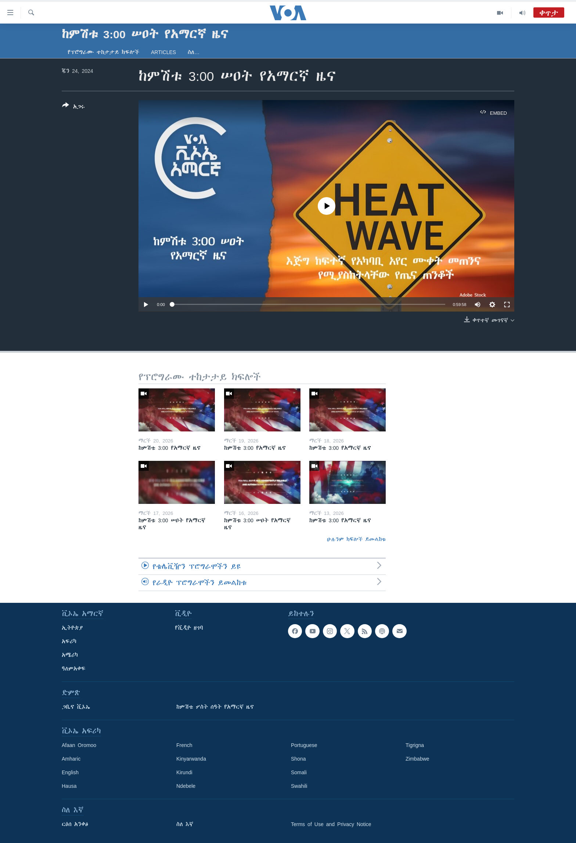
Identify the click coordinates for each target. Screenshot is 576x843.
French (184, 745)
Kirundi (184, 772)
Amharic (71, 758)
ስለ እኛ (184, 824)
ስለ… (193, 52)
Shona (298, 758)
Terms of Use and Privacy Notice (331, 824)
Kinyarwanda (191, 758)
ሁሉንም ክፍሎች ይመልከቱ (356, 539)
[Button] (73, 107)
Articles (163, 52)
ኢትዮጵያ (72, 628)
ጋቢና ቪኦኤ (76, 707)
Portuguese (304, 745)
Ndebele (185, 786)
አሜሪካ (70, 655)
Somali (299, 772)
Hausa (69, 786)
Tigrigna (415, 745)
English (70, 772)
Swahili (299, 786)
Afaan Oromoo (79, 745)
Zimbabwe (417, 758)
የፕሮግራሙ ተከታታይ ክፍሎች (103, 52)
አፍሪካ (69, 641)
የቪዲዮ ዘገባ (189, 628)
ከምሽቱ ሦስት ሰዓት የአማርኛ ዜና (215, 707)
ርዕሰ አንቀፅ (75, 824)
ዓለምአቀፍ (74, 668)
